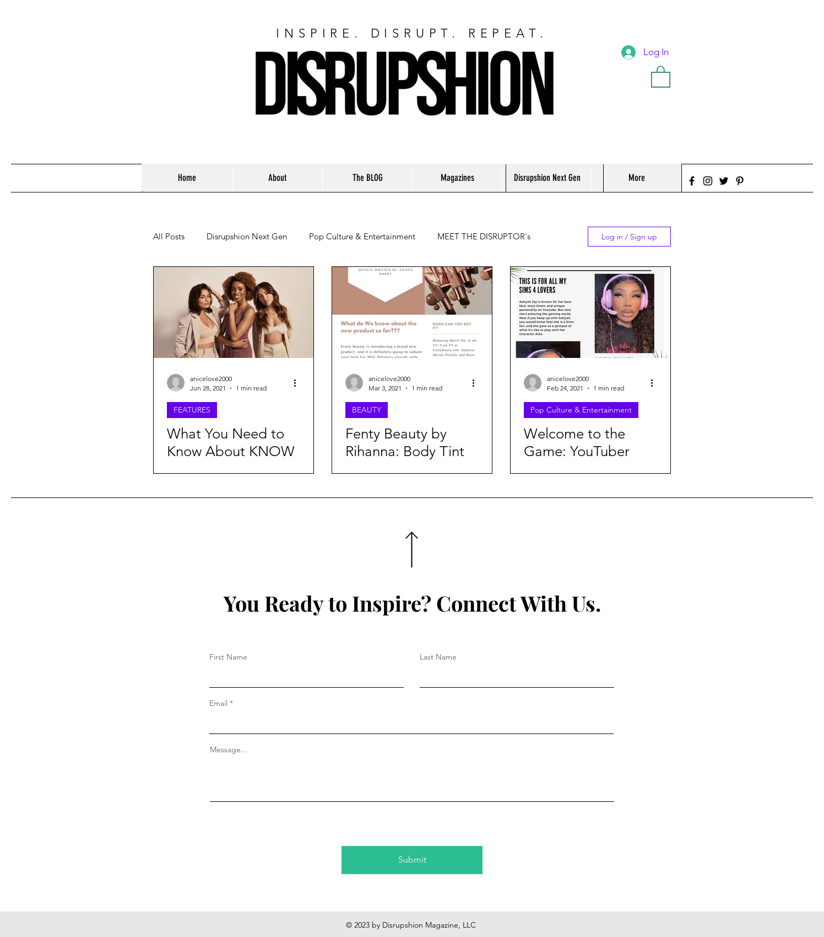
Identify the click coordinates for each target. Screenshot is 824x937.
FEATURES (192, 410)
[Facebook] (692, 181)
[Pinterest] (740, 181)
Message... (228, 749)
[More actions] (298, 382)
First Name (228, 657)
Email (218, 703)
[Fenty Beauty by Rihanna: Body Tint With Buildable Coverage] (412, 312)
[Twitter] (724, 181)
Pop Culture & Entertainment (362, 237)
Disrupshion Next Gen (247, 237)
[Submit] (412, 860)
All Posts (169, 237)
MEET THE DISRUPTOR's (483, 237)
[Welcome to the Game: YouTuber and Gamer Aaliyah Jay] (590, 312)
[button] (660, 76)
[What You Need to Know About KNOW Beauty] (233, 312)
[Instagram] (708, 181)
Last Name (438, 657)
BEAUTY (366, 410)
